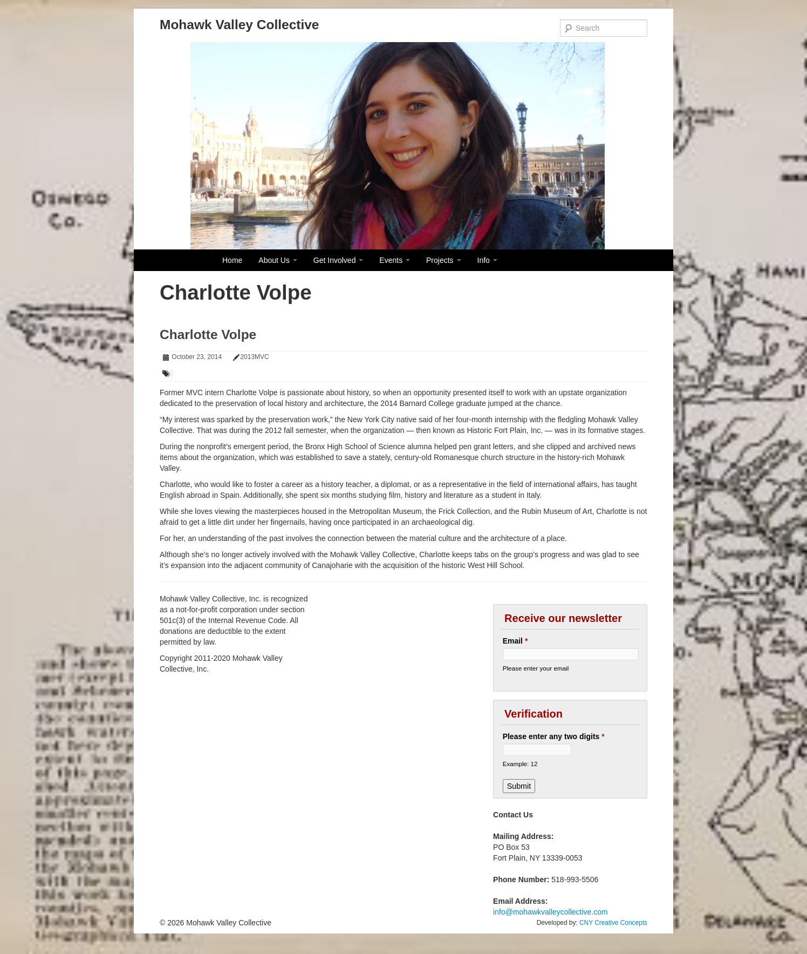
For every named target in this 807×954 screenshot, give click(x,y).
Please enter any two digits (554, 736)
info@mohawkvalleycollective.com (550, 912)
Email (515, 641)
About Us (277, 260)
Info (487, 260)
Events (394, 260)
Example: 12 (520, 763)
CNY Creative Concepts (613, 922)
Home (232, 260)
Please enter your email (536, 668)
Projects (443, 260)
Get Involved (338, 260)
